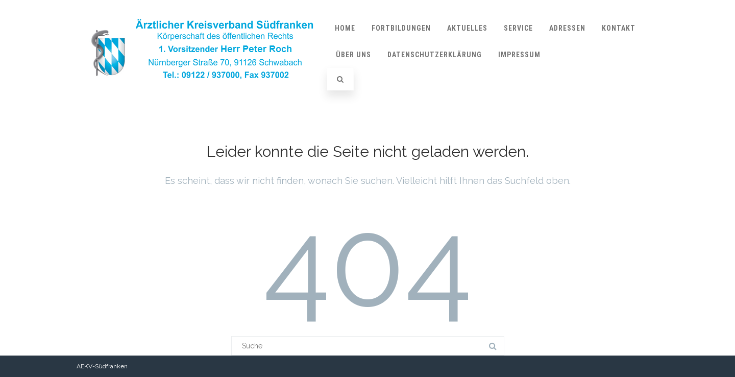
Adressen (567, 28)
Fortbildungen (401, 28)
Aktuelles (467, 28)
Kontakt (618, 28)
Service (518, 28)
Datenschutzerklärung (434, 55)
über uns (353, 55)
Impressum (519, 55)
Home (345, 28)
